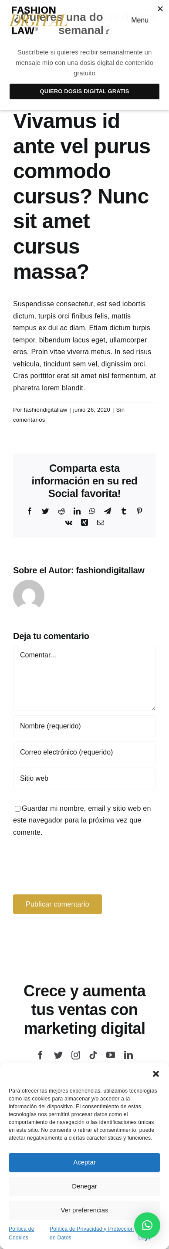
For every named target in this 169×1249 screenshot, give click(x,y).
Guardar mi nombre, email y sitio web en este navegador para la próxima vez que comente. (82, 820)
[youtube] (110, 1055)
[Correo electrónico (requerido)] (84, 752)
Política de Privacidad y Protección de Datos (92, 1233)
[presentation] (72, 864)
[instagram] (75, 1055)
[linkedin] (128, 1055)
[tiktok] (93, 1055)
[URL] (84, 778)
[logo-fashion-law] (38, 8)
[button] (156, 1074)
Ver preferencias (84, 1210)
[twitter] (58, 1055)
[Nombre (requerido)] (84, 726)
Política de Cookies (21, 1233)
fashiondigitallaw (45, 409)
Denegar (84, 1186)
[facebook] (40, 1055)
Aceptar (84, 1162)
